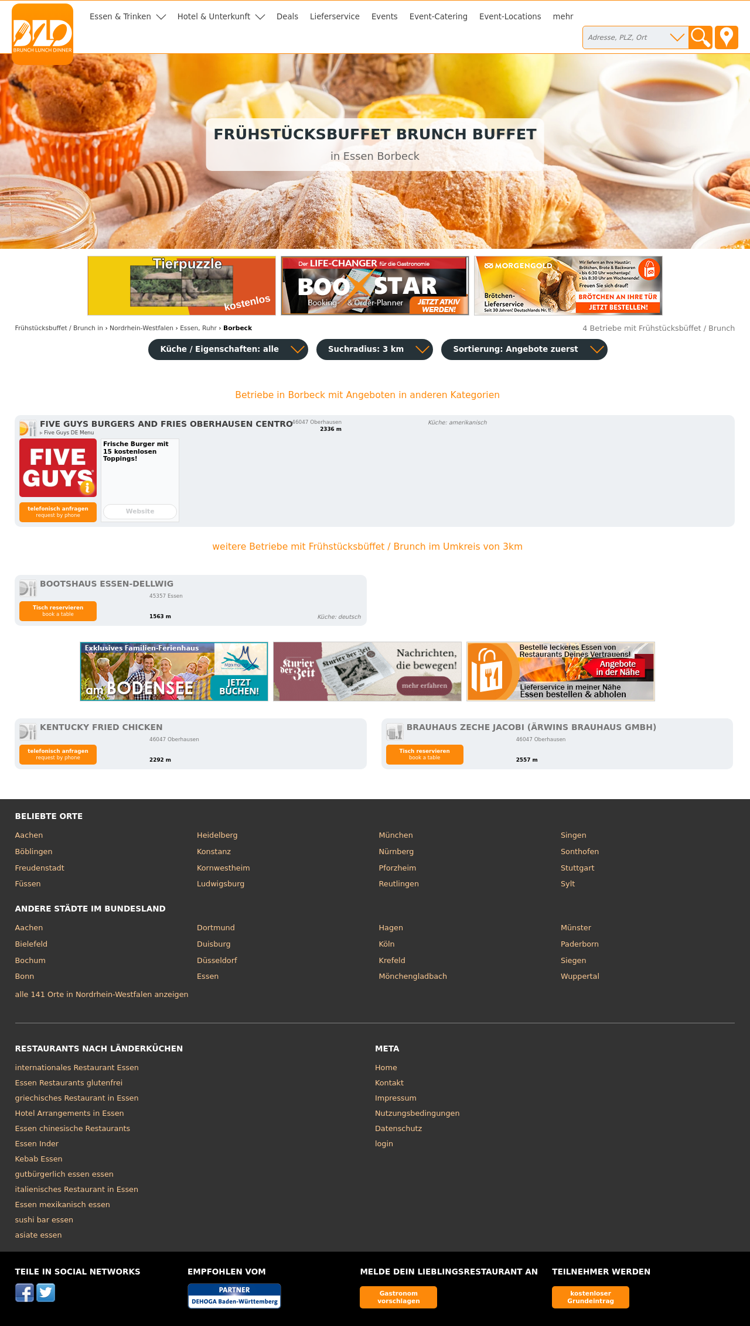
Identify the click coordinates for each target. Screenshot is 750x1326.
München (396, 835)
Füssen (28, 883)
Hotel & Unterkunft (214, 16)
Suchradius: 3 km (366, 349)
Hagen (391, 927)
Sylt (568, 883)
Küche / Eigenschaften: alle (219, 349)
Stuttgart (577, 868)
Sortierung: (515, 349)
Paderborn (580, 944)
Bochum (30, 960)
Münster (576, 927)
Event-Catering (439, 16)
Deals (287, 16)
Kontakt (389, 1082)
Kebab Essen (39, 1158)
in (59, 328)
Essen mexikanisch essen (62, 1204)
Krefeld (392, 960)
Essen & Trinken (120, 16)
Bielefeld (31, 944)
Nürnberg (396, 851)
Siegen (574, 960)
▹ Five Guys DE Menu (67, 433)
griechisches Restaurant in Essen (77, 1098)
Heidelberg (217, 835)
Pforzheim (398, 868)
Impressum (396, 1098)
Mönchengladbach (413, 976)
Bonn (25, 976)
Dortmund (216, 927)
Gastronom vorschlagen (398, 1297)
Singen (574, 835)
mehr (563, 16)
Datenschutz (398, 1128)
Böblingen (34, 851)
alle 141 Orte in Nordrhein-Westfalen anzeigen (102, 994)
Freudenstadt (39, 868)
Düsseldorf (217, 960)
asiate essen (38, 1235)
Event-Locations (510, 16)
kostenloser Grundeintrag (590, 1297)
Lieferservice (335, 16)
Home (386, 1067)
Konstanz (214, 851)
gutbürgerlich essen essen (64, 1174)
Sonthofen (580, 851)
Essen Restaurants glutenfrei (69, 1082)
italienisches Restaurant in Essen (77, 1189)
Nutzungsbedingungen (417, 1113)
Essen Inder (37, 1143)
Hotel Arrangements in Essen (69, 1113)
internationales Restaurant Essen (77, 1067)
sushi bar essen (44, 1219)
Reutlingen (399, 883)
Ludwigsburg (220, 883)
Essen (208, 976)
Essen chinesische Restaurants (73, 1128)
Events (384, 16)
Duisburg (214, 944)
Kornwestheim (223, 868)
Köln (387, 944)
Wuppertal (580, 976)
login (384, 1143)
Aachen (29, 835)
